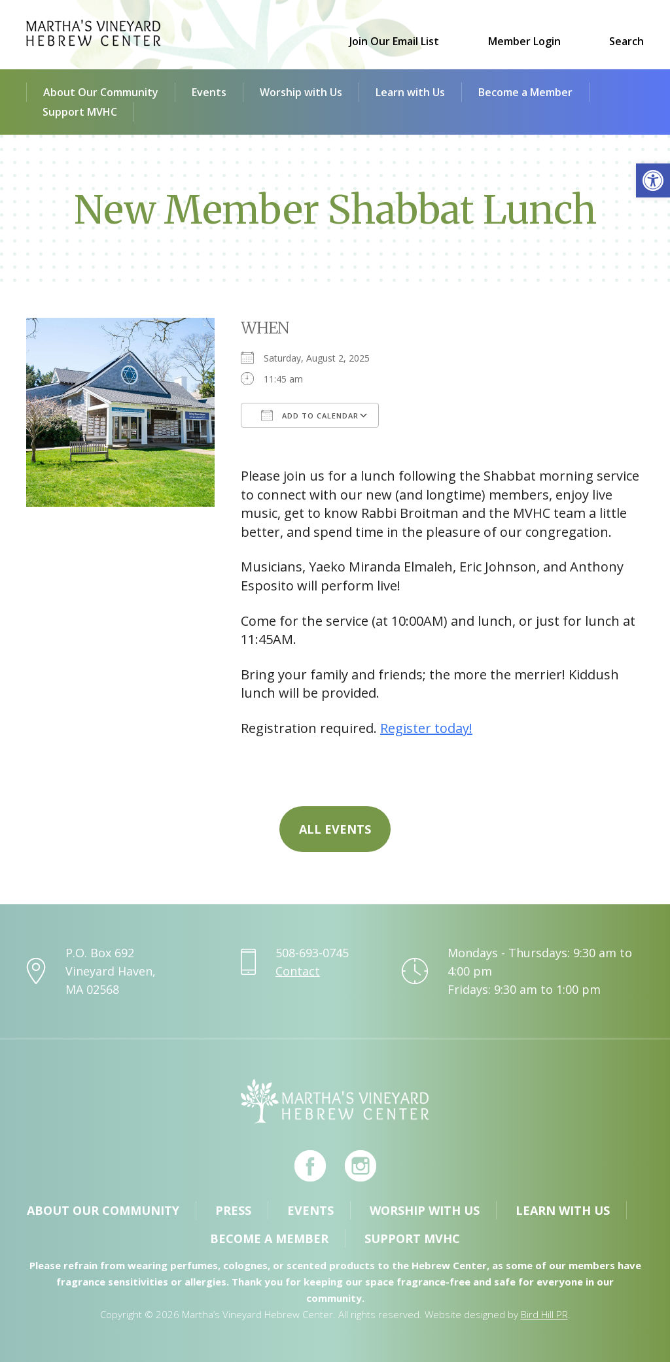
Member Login (524, 41)
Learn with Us (410, 92)
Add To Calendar (310, 415)
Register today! (426, 728)
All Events (335, 829)
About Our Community (100, 92)
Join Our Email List (394, 41)
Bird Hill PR (544, 1314)
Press (233, 1210)
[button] (653, 180)
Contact (297, 971)
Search (626, 41)
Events (209, 92)
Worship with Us (301, 92)
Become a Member (525, 92)
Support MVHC (80, 112)
